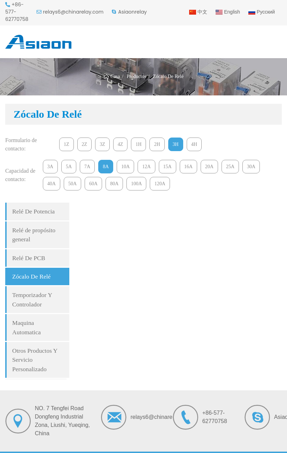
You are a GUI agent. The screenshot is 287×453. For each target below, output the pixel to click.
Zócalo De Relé (31, 276)
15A (167, 166)
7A (87, 166)
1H (138, 144)
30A (251, 166)
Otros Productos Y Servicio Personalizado (34, 360)
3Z (102, 144)
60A (93, 183)
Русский (261, 12)
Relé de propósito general (33, 235)
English (228, 12)
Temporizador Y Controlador (32, 299)
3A (50, 166)
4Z (120, 144)
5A (69, 166)
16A (188, 166)
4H (194, 144)
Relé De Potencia (33, 211)
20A (209, 166)
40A (51, 183)
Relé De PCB (28, 258)
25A (230, 166)
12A (146, 166)
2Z (84, 144)
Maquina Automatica (26, 327)
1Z (66, 144)
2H (157, 144)
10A (125, 166)
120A (159, 183)
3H (176, 144)
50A (72, 183)
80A (114, 183)
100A (136, 183)
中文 (198, 12)
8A (106, 166)
